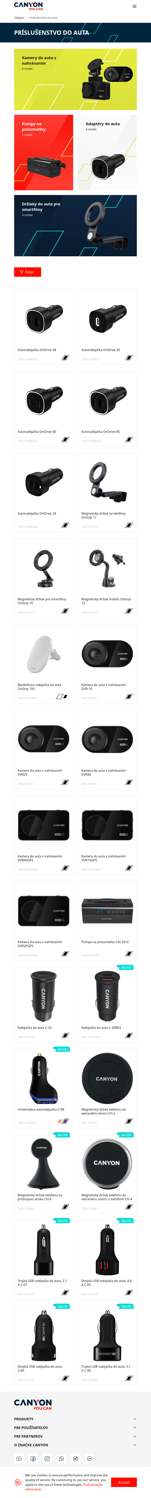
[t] (75, 1458)
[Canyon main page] (28, 6)
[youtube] (19, 1458)
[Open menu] (134, 6)
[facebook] (33, 1458)
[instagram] (47, 1458)
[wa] (61, 1458)
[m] (89, 1458)
